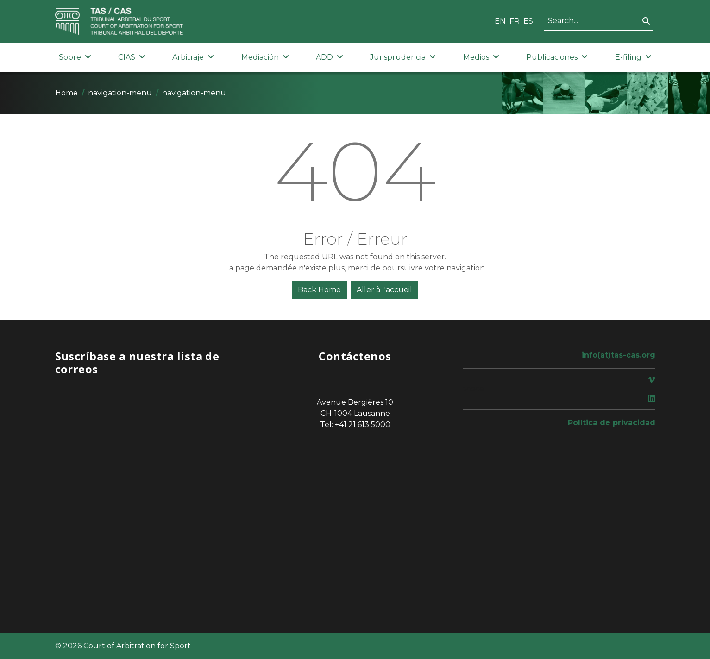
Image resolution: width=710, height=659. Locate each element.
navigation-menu (120, 92)
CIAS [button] (131, 57)
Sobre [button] (75, 57)
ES (528, 21)
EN (500, 21)
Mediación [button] (265, 57)
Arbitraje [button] (193, 57)
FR (514, 21)
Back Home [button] (319, 289)
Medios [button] (481, 57)
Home (66, 92)
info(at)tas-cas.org (618, 355)
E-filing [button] (633, 57)
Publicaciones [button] (557, 57)
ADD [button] (329, 57)
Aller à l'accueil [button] (384, 289)
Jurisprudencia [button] (403, 57)
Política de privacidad (611, 422)
